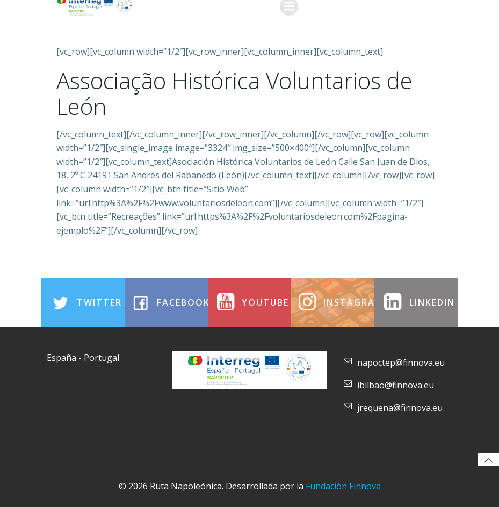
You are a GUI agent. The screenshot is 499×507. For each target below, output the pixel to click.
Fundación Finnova (343, 486)
